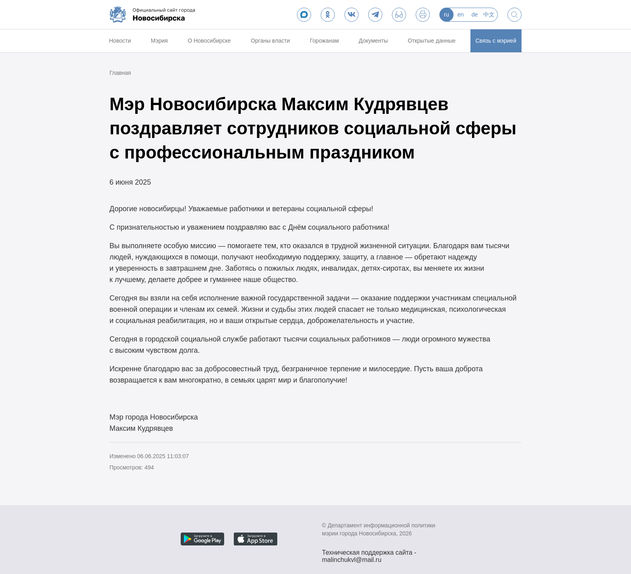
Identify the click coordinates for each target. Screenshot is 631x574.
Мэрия (159, 40)
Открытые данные (432, 40)
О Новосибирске (209, 40)
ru (446, 14)
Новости (120, 40)
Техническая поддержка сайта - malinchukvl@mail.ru (369, 553)
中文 (489, 14)
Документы (373, 40)
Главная (120, 73)
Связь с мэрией (496, 40)
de (475, 14)
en (461, 14)
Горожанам (324, 40)
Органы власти (270, 40)
